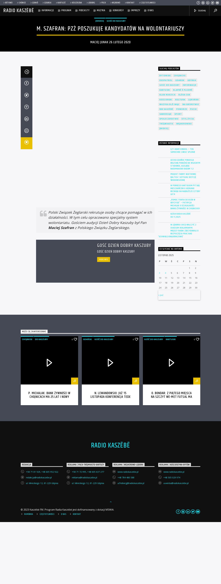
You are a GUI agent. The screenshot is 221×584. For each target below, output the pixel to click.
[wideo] (99, 51)
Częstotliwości (147, 2)
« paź (160, 356)
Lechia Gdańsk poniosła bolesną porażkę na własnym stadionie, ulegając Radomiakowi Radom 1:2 (185, 226)
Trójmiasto (166, 185)
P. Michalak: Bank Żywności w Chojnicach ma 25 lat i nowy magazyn (49, 458)
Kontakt (129, 2)
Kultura (180, 161)
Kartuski (164, 152)
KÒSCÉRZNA (76, 2)
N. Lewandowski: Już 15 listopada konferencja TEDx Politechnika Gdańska (110, 458)
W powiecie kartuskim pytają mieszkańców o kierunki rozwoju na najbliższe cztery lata (185, 252)
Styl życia (188, 180)
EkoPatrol (166, 142)
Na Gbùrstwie (190, 166)
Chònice (21, 2)
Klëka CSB (184, 156)
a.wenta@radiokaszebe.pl (176, 545)
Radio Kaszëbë (18, 11)
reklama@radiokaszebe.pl (84, 539)
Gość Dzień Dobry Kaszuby (124, 307)
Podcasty (84, 10)
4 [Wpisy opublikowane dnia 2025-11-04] (165, 334)
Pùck (102, 2)
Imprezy (135, 10)
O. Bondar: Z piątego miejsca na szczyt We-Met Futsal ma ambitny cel (171, 458)
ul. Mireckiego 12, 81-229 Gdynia (42, 545)
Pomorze (181, 171)
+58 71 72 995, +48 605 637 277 (88, 533)
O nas (151, 10)
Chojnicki (180, 137)
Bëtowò (7, 2)
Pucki (193, 171)
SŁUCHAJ (200, 11)
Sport (178, 176)
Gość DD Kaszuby (116, 51)
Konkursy (118, 10)
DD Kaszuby (41, 401)
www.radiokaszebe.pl (128, 533)
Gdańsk (179, 142)
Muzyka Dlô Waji (169, 166)
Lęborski (193, 161)
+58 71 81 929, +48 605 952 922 (42, 533)
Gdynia (192, 142)
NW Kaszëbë (166, 171)
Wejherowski (184, 185)
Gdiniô (34, 2)
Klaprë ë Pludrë (182, 152)
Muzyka (101, 10)
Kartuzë (60, 2)
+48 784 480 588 (126, 539)
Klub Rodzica (167, 156)
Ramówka (28, 576)
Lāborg (90, 2)
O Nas (63, 576)
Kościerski (165, 161)
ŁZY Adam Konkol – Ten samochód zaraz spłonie (183, 212)
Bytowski (165, 137)
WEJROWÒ (115, 2)
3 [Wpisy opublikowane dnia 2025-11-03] (159, 334)
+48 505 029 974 (171, 539)
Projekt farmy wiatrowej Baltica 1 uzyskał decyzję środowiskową (183, 239)
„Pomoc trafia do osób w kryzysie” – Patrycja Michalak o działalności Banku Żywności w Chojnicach (185, 266)
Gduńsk (46, 2)
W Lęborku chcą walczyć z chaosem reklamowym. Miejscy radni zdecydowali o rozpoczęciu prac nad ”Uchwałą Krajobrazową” (178, 292)
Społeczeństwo (169, 180)
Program (66, 10)
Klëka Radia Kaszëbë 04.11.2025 (181, 277)
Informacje (48, 10)
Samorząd (165, 176)
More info (103, 321)
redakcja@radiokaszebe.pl (39, 539)
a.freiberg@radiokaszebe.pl (131, 545)
